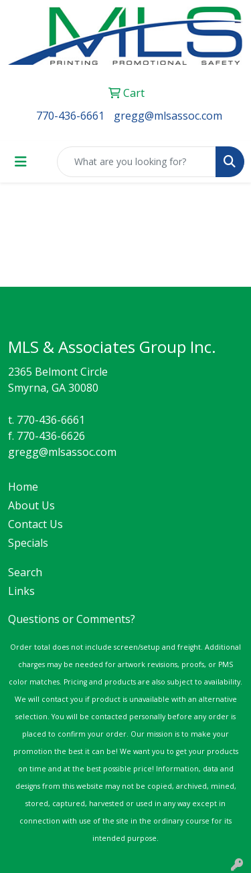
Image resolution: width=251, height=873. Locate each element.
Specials (28, 542)
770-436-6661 (70, 115)
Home (23, 486)
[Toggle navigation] (21, 161)
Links (21, 591)
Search (25, 572)
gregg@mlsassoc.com (168, 115)
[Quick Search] (136, 161)
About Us (31, 505)
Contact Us (35, 524)
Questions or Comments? (71, 619)
